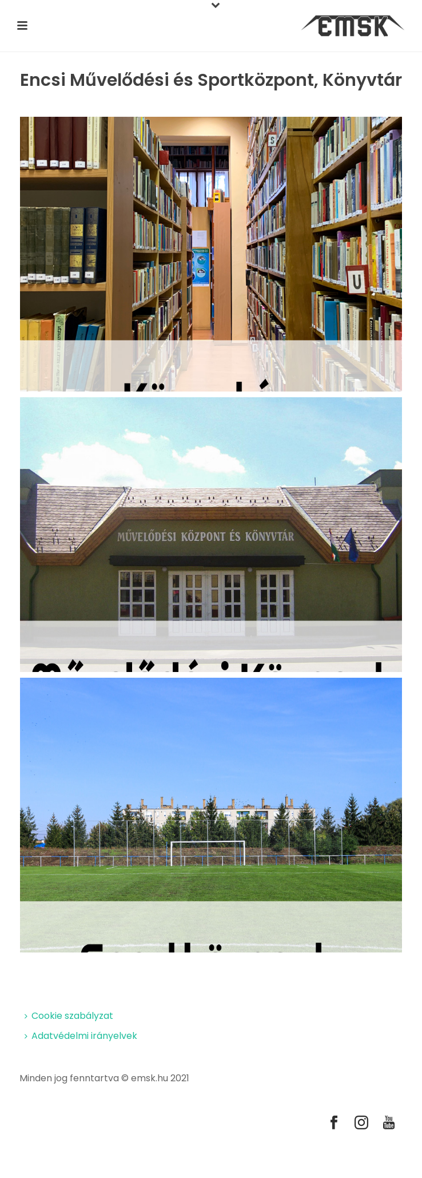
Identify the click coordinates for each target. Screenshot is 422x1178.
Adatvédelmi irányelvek (81, 1035)
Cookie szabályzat (69, 1015)
